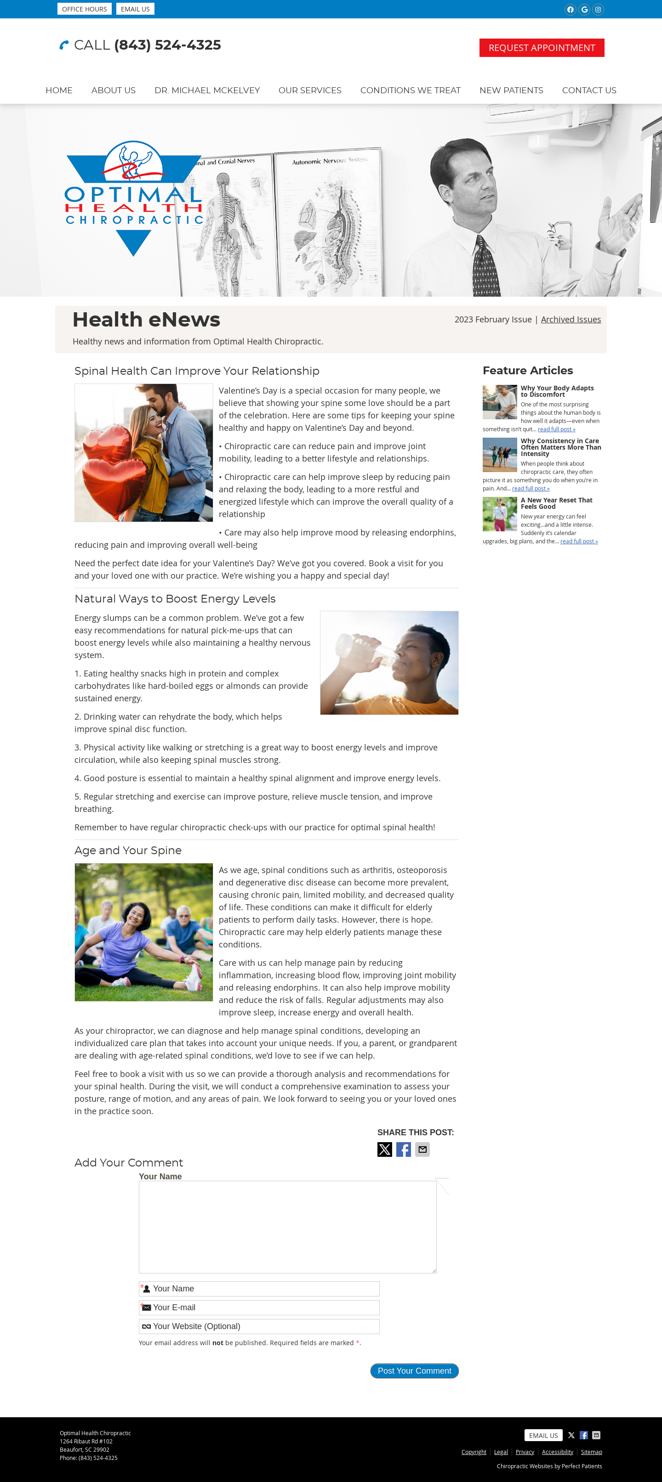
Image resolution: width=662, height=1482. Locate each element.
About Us (113, 91)
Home (59, 91)
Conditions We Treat (410, 91)
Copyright (474, 1451)
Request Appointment (542, 47)
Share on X (385, 1149)
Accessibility (557, 1451)
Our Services (310, 91)
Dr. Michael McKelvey (207, 91)
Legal (501, 1451)
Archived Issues (571, 319)
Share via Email (423, 1149)
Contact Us (589, 91)
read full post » (557, 429)
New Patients (511, 91)
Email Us (135, 9)
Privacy (525, 1451)
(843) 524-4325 (167, 45)
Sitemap (591, 1451)
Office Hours (84, 9)
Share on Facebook (404, 1149)
